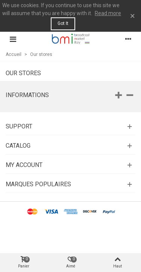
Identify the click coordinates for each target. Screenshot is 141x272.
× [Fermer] (132, 16)
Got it (63, 23)
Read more (108, 13)
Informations (27, 95)
